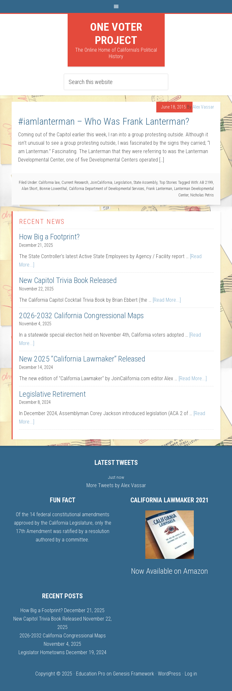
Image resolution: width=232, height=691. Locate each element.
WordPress (169, 674)
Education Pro (90, 674)
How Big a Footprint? (49, 236)
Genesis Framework (133, 674)
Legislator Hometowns (41, 652)
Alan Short (30, 188)
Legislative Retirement (52, 394)
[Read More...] (167, 300)
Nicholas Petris (202, 195)
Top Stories (168, 182)
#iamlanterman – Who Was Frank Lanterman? (103, 121)
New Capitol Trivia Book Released (68, 280)
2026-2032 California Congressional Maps (81, 315)
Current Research (74, 182)
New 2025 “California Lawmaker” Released (82, 358)
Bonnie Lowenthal (53, 188)
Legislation (123, 182)
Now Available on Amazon (169, 571)
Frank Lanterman (159, 188)
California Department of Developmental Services (106, 188)
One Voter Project (116, 33)
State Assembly (145, 182)
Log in (191, 674)
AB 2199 (206, 182)
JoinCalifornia (101, 182)
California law (49, 182)
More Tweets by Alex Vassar (116, 485)
